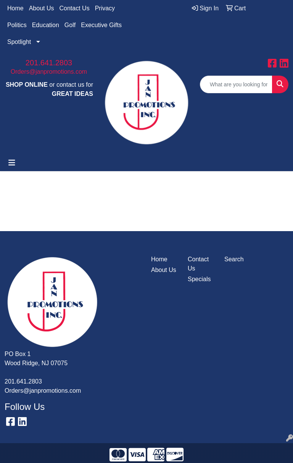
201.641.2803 (49, 62)
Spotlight (19, 42)
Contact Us (75, 8)
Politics (17, 25)
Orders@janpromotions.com (49, 71)
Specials (199, 279)
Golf (70, 25)
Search (234, 259)
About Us (41, 8)
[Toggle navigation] (12, 162)
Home (15, 8)
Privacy (105, 8)
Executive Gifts (101, 25)
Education (45, 25)
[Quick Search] (236, 84)
